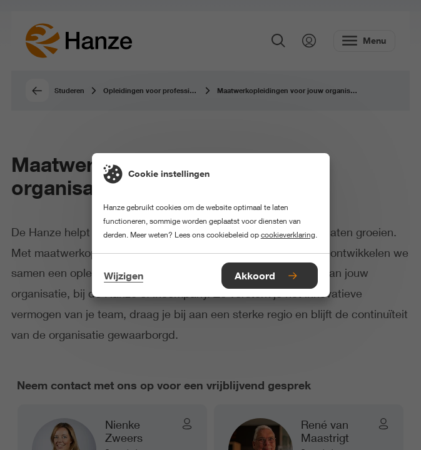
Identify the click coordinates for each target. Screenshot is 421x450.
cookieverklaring (288, 234)
